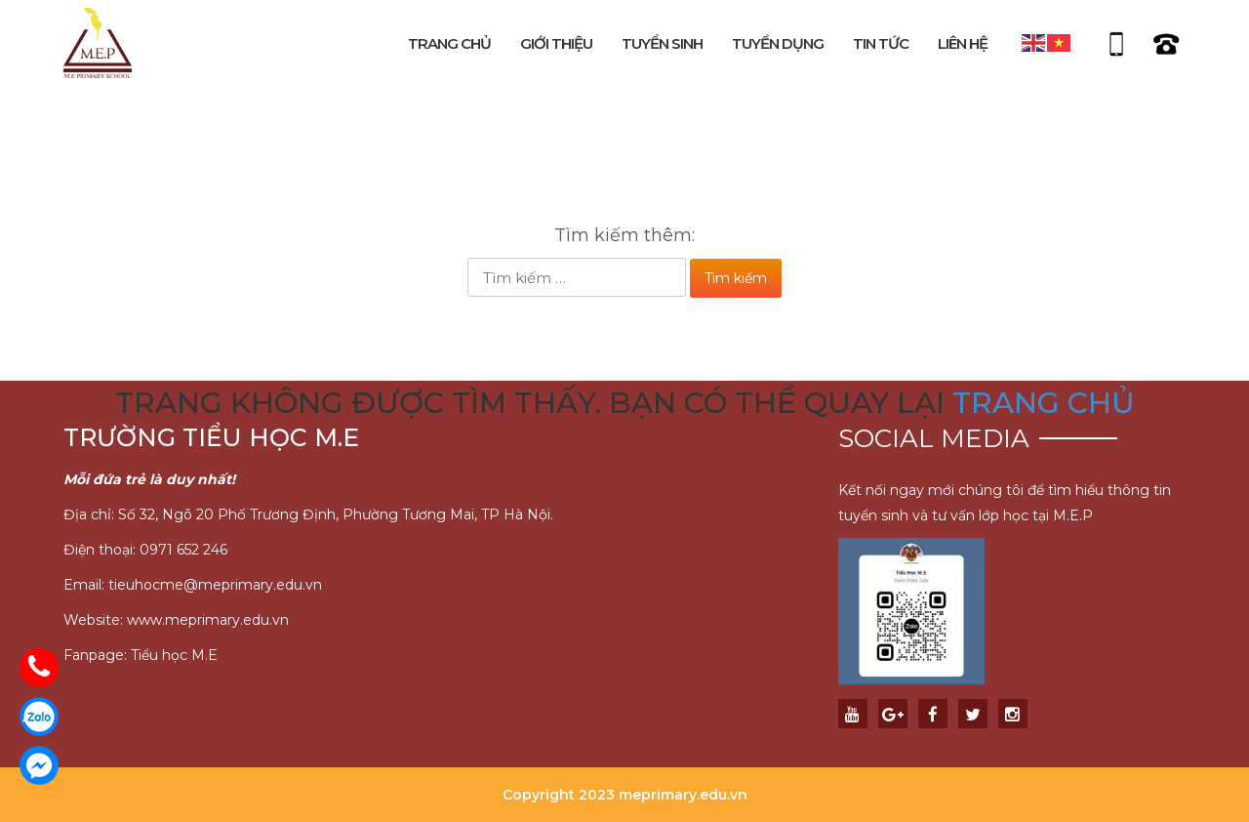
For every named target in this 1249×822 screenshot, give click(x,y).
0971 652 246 (183, 549)
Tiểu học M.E (174, 655)
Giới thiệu (556, 43)
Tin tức (880, 43)
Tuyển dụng (778, 43)
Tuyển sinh (662, 43)
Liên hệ (962, 43)
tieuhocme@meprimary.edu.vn (215, 585)
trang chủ (1043, 403)
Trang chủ (449, 43)
